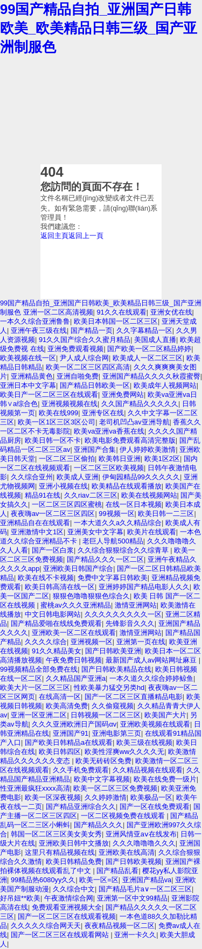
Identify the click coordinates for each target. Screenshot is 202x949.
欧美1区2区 (162, 459)
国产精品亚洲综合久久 (81, 807)
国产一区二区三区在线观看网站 (61, 935)
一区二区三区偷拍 (67, 459)
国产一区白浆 (53, 550)
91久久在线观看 (121, 312)
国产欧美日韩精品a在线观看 (69, 742)
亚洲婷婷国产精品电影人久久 (144, 587)
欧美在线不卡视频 (46, 578)
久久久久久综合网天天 (46, 926)
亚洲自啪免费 (78, 376)
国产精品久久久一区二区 (105, 559)
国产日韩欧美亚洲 (113, 651)
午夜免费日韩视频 (74, 660)
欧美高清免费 (67, 706)
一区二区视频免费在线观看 (124, 816)
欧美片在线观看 (151, 532)
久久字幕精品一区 (144, 330)
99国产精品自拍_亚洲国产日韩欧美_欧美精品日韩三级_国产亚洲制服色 (98, 28)
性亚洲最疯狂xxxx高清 (35, 788)
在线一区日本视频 (134, 504)
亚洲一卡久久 (135, 935)
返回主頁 (54, 236)
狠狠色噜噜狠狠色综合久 (91, 596)
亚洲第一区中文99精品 (132, 898)
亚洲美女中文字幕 (95, 532)
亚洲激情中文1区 (37, 532)
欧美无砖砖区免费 (103, 761)
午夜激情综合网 (68, 898)
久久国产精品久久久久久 (139, 404)
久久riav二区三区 (90, 495)
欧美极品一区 (151, 797)
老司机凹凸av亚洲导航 (134, 422)
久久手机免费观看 (81, 770)
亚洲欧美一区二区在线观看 (74, 633)
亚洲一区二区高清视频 (58, 312)
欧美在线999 (58, 413)
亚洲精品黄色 (32, 376)
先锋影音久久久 (130, 623)
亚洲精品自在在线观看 (35, 523)
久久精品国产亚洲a (76, 678)
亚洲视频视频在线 (69, 404)
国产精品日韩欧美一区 (95, 385)
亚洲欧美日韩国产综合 (78, 568)
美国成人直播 (155, 340)
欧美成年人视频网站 (165, 385)
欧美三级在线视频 (144, 742)
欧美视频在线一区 (28, 358)
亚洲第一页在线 (140, 642)
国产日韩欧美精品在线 (116, 669)
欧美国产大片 (165, 715)
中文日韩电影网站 (53, 614)
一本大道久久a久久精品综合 (118, 523)
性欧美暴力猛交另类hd (109, 687)
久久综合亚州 (32, 477)
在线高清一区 (60, 697)
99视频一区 (116, 514)
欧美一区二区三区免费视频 (115, 788)
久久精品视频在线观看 (148, 770)
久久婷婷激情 (106, 797)
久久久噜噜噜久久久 (144, 843)
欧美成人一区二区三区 (148, 358)
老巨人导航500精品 (112, 541)
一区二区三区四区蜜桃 (67, 504)
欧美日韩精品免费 (74, 861)
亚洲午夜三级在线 (39, 330)
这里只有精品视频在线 (60, 852)
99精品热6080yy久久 (43, 880)
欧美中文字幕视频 (102, 779)
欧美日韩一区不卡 (53, 440)
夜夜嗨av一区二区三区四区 (53, 514)
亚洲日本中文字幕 (28, 385)
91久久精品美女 (56, 651)
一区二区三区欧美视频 (109, 468)
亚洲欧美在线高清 (127, 852)
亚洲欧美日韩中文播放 (74, 843)
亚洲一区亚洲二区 (39, 715)
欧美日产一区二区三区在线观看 (49, 394)
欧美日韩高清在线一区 (60, 587)
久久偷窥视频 (113, 706)
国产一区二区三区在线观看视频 (67, 916)
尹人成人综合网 (84, 358)
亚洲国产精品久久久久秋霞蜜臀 (151, 376)
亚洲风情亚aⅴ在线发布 (141, 834)
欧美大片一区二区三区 (35, 687)
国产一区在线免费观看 (155, 807)
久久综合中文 (74, 889)
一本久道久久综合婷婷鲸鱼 (151, 678)
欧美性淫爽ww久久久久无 (124, 752)
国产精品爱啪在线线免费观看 (56, 623)
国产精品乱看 (117, 871)
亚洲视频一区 (92, 642)
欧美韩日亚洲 (120, 459)
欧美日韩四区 (60, 752)
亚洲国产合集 (95, 449)
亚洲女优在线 (171, 312)
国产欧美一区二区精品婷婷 (149, 349)
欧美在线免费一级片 (165, 779)
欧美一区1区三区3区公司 (56, 422)
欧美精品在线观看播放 (127, 486)
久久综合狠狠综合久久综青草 (124, 550)
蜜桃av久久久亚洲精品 (75, 605)
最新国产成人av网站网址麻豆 (152, 660)
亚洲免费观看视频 (75, 349)
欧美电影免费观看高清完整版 (130, 440)
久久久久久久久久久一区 (123, 614)
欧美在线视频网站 (149, 495)
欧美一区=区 (98, 880)
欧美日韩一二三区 (166, 514)
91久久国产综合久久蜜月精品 (84, 340)
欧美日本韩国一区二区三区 (116, 321)
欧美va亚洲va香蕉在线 (109, 431)
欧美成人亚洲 (78, 477)
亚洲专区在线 (103, 413)
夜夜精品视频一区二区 (120, 926)
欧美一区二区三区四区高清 (88, 367)
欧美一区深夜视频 (53, 797)
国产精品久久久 (98, 825)
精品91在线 (42, 495)
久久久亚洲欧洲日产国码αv (74, 724)
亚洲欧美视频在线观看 (155, 724)
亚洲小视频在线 (63, 486)
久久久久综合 (46, 642)
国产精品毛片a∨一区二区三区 (145, 889)
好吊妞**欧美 (20, 898)
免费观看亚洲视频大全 (67, 907)
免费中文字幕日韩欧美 (113, 578)
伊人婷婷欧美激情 (148, 449)
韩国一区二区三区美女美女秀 (56, 834)
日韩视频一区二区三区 (106, 715)
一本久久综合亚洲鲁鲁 (35, 321)
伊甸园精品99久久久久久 (141, 477)
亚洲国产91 (70, 733)
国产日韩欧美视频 (134, 861)
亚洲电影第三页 (116, 733)
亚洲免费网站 (123, 394)
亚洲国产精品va (147, 880)
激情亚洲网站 (136, 605)
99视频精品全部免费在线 (39, 669)
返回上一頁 (85, 236)
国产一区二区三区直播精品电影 (134, 697)
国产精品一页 (92, 330)
